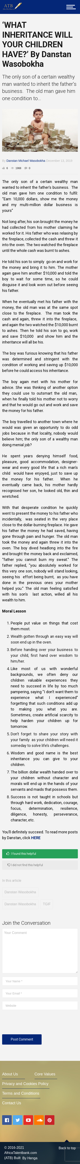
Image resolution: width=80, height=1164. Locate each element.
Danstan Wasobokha (20, 892)
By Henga (29, 1158)
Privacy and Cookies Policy (25, 1084)
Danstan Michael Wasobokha (25, 160)
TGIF (47, 904)
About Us (10, 1074)
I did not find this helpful (25, 865)
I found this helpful (21, 853)
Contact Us (11, 1103)
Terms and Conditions (20, 1093)
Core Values (45, 1074)
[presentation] (34, 1023)
